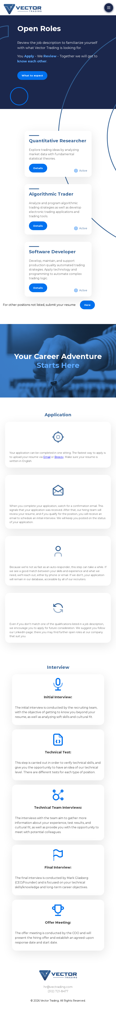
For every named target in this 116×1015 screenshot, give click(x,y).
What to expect (32, 75)
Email (46, 457)
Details (38, 168)
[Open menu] (108, 7)
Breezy (59, 457)
